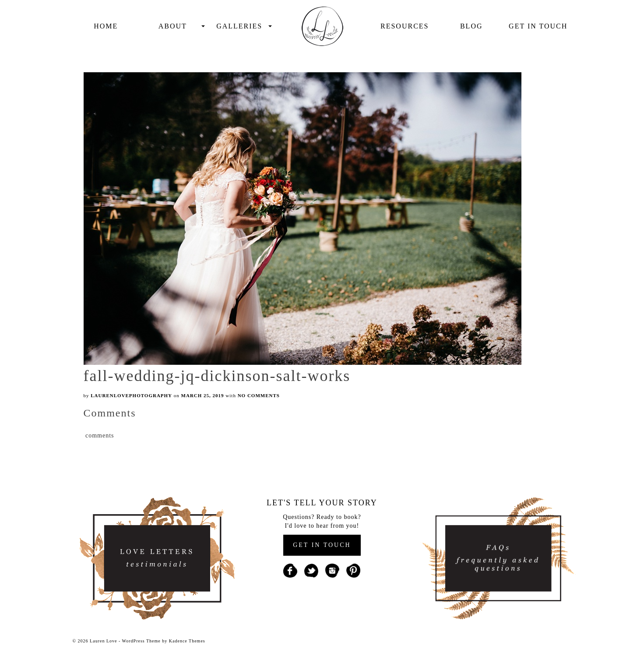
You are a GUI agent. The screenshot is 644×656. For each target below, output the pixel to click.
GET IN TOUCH (322, 545)
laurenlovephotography (131, 395)
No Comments (259, 395)
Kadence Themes (187, 640)
